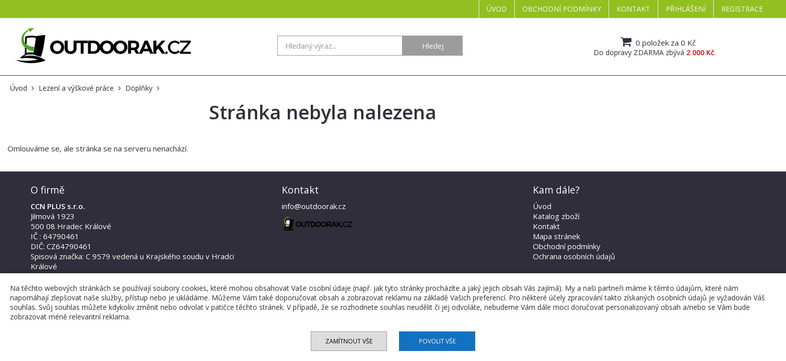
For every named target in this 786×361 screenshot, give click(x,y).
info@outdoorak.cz (314, 206)
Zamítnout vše (348, 341)
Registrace (742, 9)
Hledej (433, 46)
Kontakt (633, 9)
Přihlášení (686, 9)
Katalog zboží (556, 216)
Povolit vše (437, 341)
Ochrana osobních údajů (574, 256)
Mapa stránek (556, 236)
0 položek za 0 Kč (657, 42)
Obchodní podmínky (561, 9)
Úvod (497, 9)
